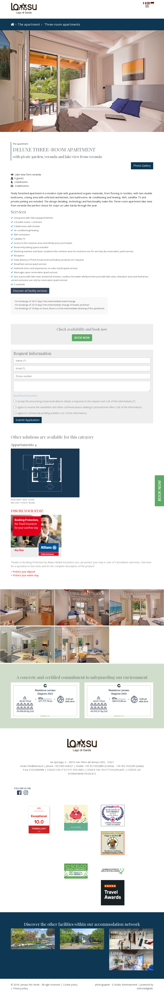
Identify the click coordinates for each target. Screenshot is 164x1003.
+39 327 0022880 (94, 766)
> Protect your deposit (23, 571)
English (148, 3)
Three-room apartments (62, 24)
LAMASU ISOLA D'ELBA (121, 955)
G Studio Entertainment (124, 984)
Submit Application (27, 420)
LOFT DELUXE (82, 630)
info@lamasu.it (35, 766)
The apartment (29, 24)
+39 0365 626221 (63, 766)
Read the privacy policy (25, 395)
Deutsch (152, 3)
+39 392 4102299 (125, 766)
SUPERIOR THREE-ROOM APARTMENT (136, 596)
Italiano (144, 3)
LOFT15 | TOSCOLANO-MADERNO (128, 934)
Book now (82, 338)
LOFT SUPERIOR (27, 593)
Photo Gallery (142, 165)
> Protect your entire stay (25, 575)
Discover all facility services (30, 291)
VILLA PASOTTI (73, 932)
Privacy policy (20, 988)
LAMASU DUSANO (26, 932)
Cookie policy (70, 984)
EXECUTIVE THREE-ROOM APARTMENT (82, 596)
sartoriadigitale (145, 988)
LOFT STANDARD (27, 630)
